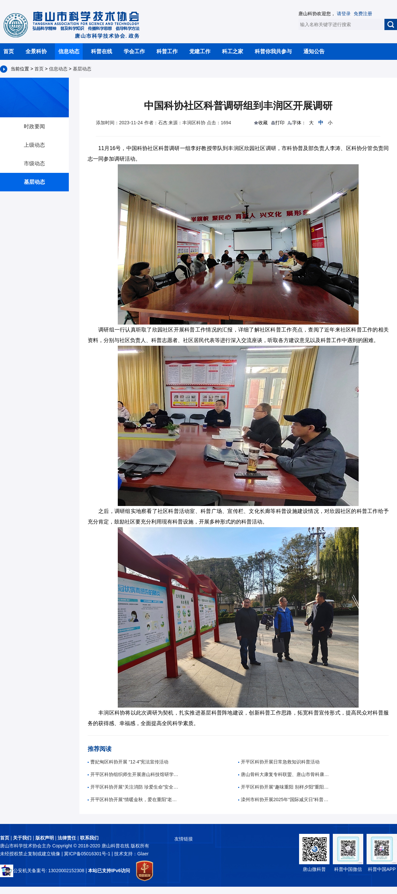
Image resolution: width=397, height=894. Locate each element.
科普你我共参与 (273, 51)
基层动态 (82, 68)
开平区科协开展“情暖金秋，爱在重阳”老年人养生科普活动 (134, 799)
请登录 (344, 13)
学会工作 (134, 51)
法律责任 (67, 837)
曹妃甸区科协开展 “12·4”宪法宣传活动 (128, 761)
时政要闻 (34, 126)
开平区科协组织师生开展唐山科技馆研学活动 (134, 774)
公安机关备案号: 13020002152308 (42, 870)
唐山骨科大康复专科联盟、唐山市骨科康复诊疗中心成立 (284, 774)
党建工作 (199, 51)
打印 (280, 122)
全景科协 (36, 51)
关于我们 (22, 837)
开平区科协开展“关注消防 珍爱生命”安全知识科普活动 (134, 787)
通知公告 (314, 51)
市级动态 (34, 163)
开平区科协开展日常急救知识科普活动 (279, 761)
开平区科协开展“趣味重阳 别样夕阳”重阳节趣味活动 (284, 787)
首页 (8, 51)
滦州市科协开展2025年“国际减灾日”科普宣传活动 (284, 799)
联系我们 (89, 837)
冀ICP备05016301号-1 (87, 853)
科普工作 (167, 51)
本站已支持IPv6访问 (109, 870)
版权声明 (44, 837)
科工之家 (232, 51)
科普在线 (101, 51)
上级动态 (34, 145)
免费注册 (363, 13)
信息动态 (68, 51)
